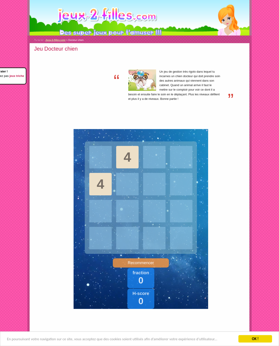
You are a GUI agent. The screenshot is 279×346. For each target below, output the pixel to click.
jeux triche (16, 76)
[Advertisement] (71, 84)
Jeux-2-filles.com (139, 18)
